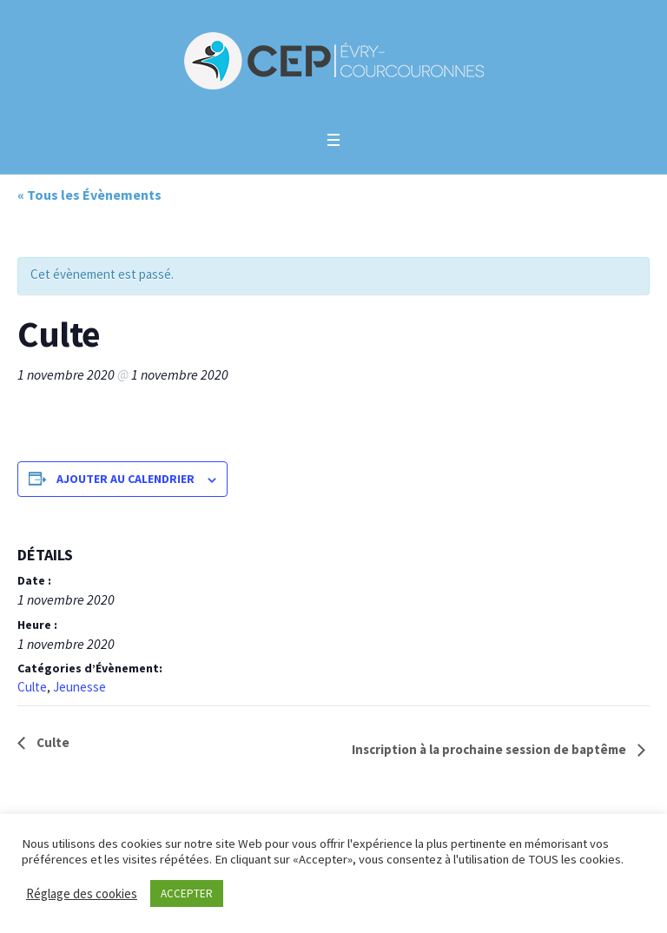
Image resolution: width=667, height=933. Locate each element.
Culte (32, 686)
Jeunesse (79, 686)
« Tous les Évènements (89, 194)
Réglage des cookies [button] (81, 893)
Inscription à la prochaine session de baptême (490, 749)
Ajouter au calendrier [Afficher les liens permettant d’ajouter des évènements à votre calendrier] (125, 478)
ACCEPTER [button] (187, 893)
